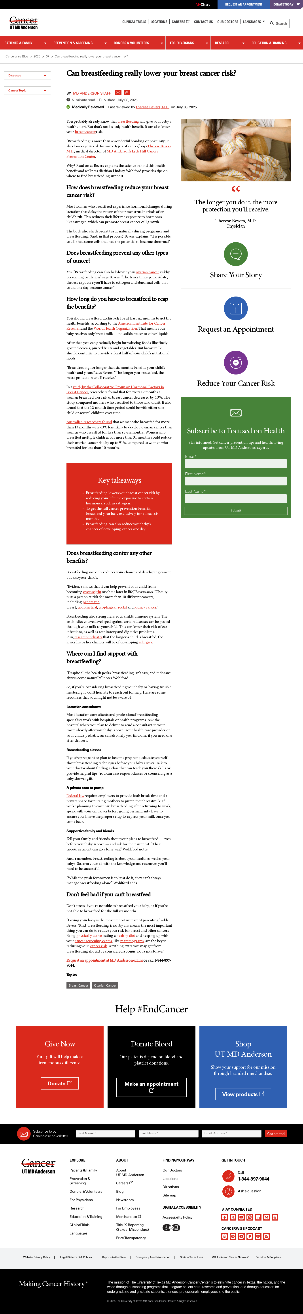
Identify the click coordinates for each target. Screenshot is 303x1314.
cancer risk (98, 946)
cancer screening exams (93, 941)
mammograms (132, 941)
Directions (171, 1187)
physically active (89, 936)
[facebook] (224, 1217)
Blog (120, 1191)
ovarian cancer (147, 272)
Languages (252, 21)
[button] (118, 91)
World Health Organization (115, 329)
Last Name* (195, 491)
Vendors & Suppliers (268, 1257)
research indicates (88, 637)
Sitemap (169, 1195)
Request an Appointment (243, 4)
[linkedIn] (258, 1217)
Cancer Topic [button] (27, 90)
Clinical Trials (134, 21)
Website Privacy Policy (36, 1257)
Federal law (75, 796)
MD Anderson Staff (92, 93)
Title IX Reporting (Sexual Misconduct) (132, 1227)
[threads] (275, 1217)
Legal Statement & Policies (76, 1257)
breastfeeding (128, 122)
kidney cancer (145, 608)
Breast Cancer (78, 985)
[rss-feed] (266, 1236)
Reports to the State (114, 1257)
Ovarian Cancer (105, 985)
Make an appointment (151, 1087)
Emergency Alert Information (153, 1257)
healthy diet (125, 936)
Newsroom (125, 1200)
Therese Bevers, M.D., (153, 107)
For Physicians (182, 43)
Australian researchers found (89, 422)
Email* (191, 456)
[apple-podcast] (224, 1236)
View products (243, 1094)
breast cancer (85, 132)
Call (261, 1176)
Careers (180, 21)
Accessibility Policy (178, 1217)
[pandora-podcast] (250, 1236)
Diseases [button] (27, 75)
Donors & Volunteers (131, 43)
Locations (170, 1179)
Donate (60, 1083)
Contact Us (203, 21)
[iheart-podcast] (258, 1236)
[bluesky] (266, 1217)
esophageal (107, 608)
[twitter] (233, 1217)
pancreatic (91, 602)
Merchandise (128, 1217)
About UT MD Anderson (130, 1172)
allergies (145, 643)
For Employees (128, 1208)
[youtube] (241, 1217)
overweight (92, 592)
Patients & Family (18, 43)
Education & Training (269, 43)
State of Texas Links (191, 1257)
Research (222, 43)
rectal (122, 608)
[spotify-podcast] (233, 1236)
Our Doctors (227, 21)
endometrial (87, 608)
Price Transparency (131, 1238)
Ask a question (247, 1193)
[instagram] (250, 1217)
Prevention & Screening (73, 43)
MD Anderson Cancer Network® (230, 1257)
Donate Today (286, 4)
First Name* (195, 474)
